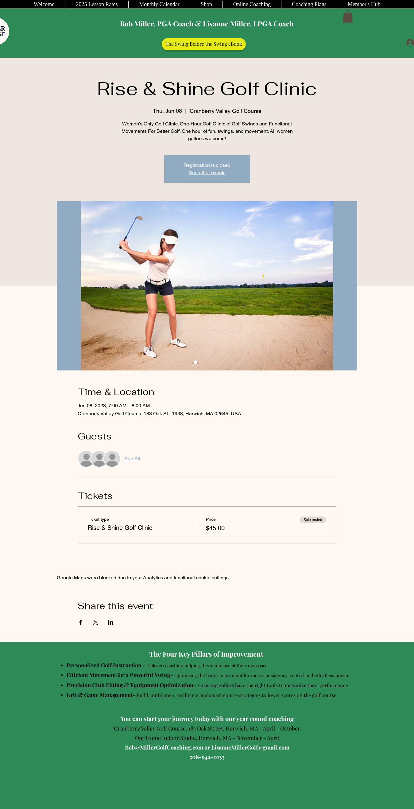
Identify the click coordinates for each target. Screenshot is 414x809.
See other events (207, 172)
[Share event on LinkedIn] (111, 622)
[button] (347, 16)
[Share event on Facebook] (80, 622)
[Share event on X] (96, 622)
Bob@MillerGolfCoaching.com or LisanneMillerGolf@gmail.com (207, 747)
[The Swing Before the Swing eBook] (204, 44)
